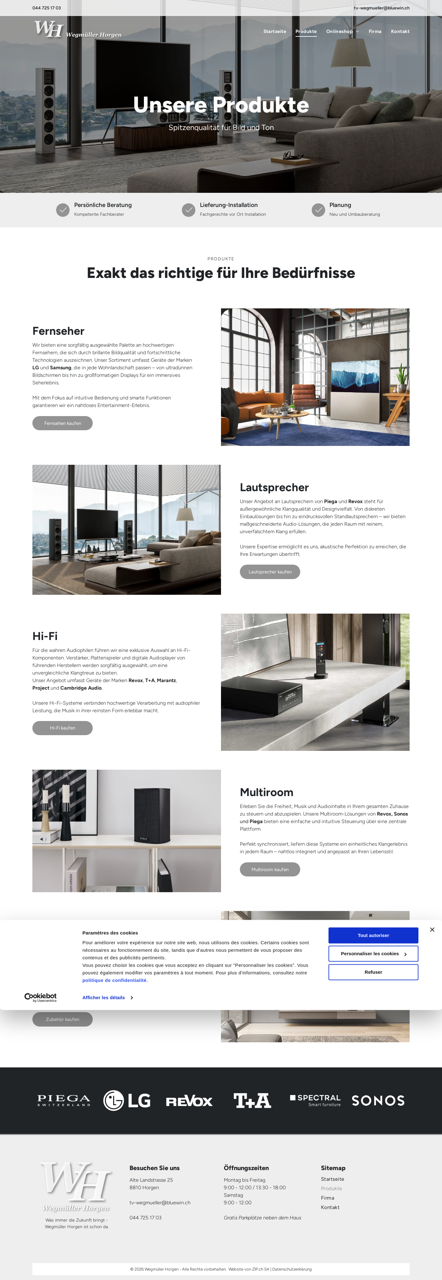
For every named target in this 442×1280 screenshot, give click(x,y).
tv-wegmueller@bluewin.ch (382, 8)
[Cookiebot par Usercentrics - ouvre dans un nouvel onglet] (40, 1267)
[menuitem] (270, 32)
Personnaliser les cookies (373, 1223)
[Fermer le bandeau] (432, 1199)
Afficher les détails (103, 1267)
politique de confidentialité (114, 1250)
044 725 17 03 (46, 8)
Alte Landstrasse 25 (151, 1180)
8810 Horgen (144, 1188)
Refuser (373, 1242)
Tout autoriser (373, 1205)
